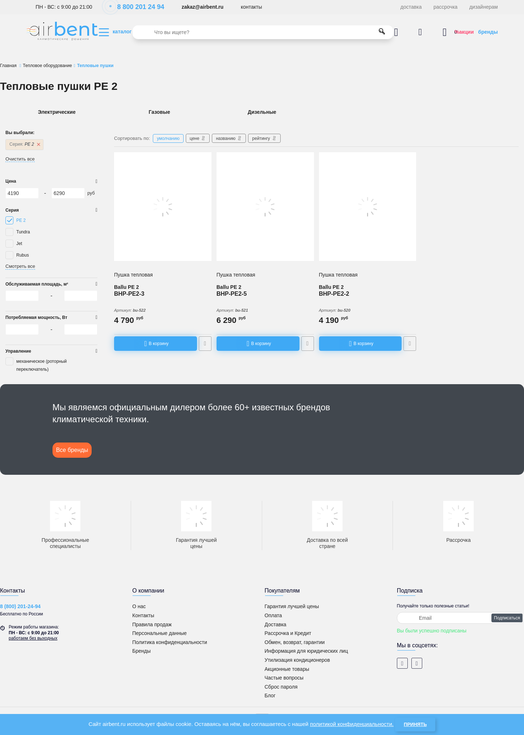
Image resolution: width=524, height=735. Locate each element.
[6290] (68, 193)
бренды (488, 32)
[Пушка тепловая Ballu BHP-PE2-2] (367, 206)
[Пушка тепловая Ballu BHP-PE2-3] (162, 206)
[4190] (22, 193)
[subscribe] (460, 618)
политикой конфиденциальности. (352, 724)
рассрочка (445, 7)
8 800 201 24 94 (136, 7)
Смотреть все (20, 266)
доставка (411, 7)
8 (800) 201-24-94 (20, 606)
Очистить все (20, 159)
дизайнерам (483, 7)
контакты (251, 7)
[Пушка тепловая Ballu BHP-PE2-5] (265, 206)
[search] (263, 32)
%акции (464, 32)
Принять (415, 724)
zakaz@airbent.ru (202, 7)
